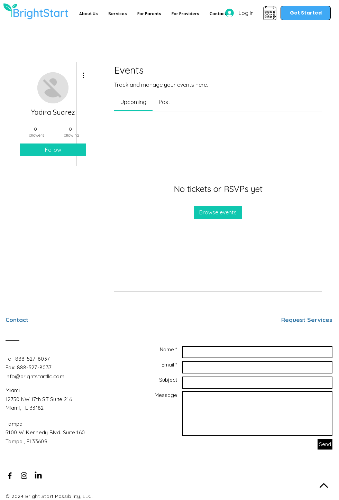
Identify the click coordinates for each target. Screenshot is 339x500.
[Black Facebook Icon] (10, 475)
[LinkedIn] (38, 475)
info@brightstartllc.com (35, 376)
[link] (133, 102)
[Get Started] (306, 13)
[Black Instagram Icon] (24, 475)
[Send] (325, 444)
